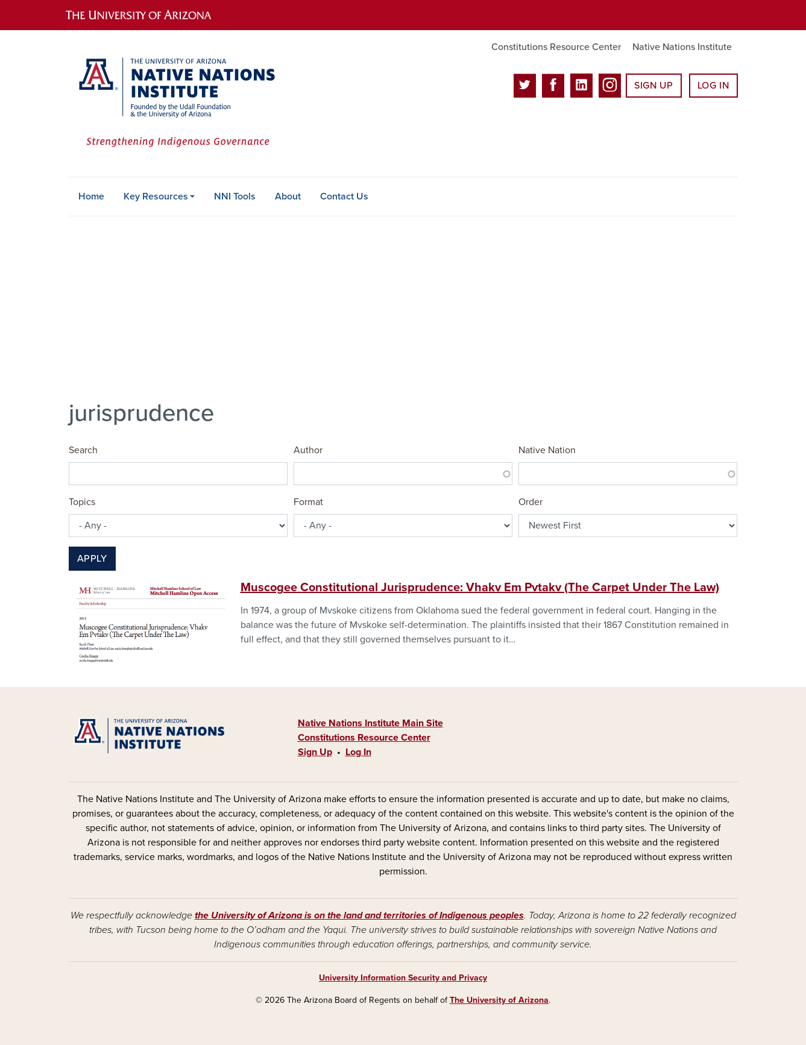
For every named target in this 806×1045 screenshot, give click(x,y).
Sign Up (653, 86)
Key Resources (156, 196)
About (288, 196)
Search (83, 450)
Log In (713, 86)
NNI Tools (235, 196)
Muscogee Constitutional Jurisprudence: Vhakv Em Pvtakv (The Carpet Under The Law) (480, 587)
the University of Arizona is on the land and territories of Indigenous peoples (359, 915)
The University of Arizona (499, 1000)
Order (530, 502)
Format (308, 502)
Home (91, 196)
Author (308, 450)
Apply (92, 559)
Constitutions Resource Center (556, 47)
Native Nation (547, 450)
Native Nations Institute (682, 47)
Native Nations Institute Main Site (370, 723)
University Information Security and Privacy (403, 978)
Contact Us (344, 196)
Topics (82, 502)
